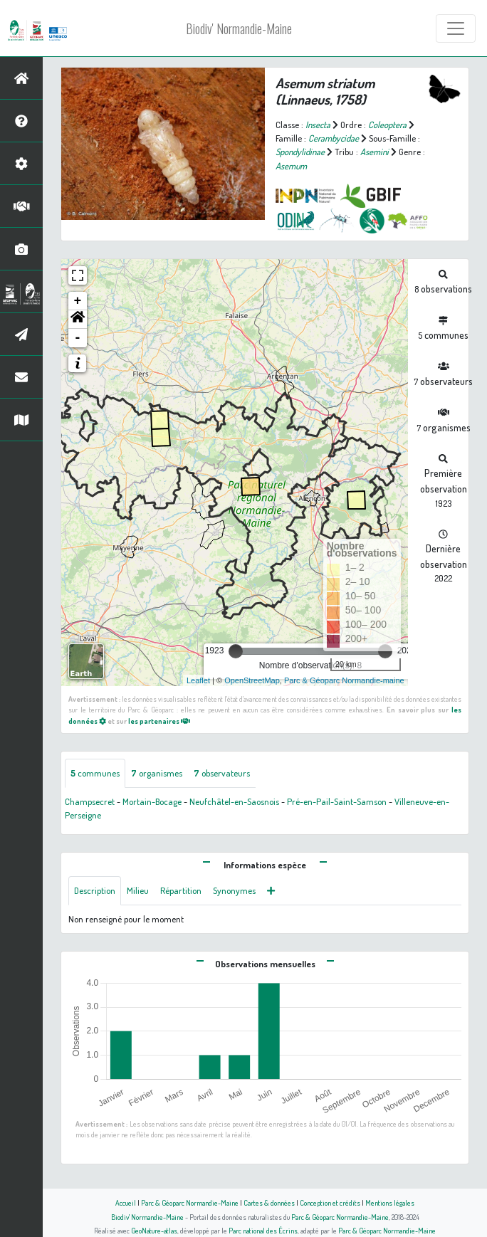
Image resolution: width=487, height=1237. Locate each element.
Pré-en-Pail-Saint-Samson (337, 801)
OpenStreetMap (252, 680)
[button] (77, 319)
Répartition (180, 890)
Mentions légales (389, 1202)
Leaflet (198, 680)
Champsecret (90, 801)
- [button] (78, 338)
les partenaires (159, 720)
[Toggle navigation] (456, 28)
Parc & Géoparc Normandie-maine (344, 680)
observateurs (222, 773)
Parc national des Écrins (263, 1230)
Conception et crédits (330, 1202)
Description (94, 890)
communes (95, 773)
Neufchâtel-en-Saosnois (234, 801)
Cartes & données (269, 1202)
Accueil (125, 1202)
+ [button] (78, 301)
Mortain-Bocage (152, 801)
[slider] (236, 651)
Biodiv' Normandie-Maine (239, 28)
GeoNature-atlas (154, 1230)
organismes (156, 773)
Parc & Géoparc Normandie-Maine (190, 1202)
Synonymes (234, 890)
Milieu (138, 890)
